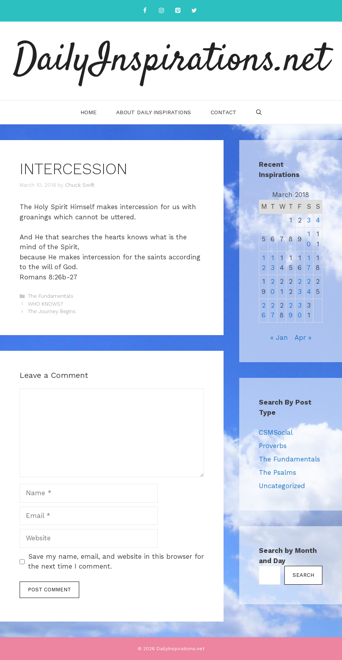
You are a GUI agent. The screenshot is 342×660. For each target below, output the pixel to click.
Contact (223, 112)
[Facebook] (144, 11)
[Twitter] (194, 11)
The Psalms (277, 472)
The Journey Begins (52, 311)
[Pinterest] (177, 11)
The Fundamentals (50, 296)
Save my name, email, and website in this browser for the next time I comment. (116, 561)
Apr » (303, 337)
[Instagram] (161, 11)
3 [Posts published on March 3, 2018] (309, 220)
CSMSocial (276, 432)
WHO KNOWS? (45, 304)
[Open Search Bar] (258, 112)
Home (88, 112)
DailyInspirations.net (171, 61)
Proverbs (273, 446)
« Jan (279, 337)
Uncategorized (282, 486)
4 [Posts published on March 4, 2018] (318, 220)
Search (303, 575)
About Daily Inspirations (153, 112)
